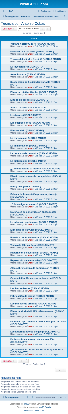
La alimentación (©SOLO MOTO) (28, 145)
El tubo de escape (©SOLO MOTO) (29, 99)
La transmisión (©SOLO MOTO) (28, 138)
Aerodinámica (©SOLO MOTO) (27, 74)
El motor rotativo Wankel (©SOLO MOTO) (33, 92)
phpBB (26, 404)
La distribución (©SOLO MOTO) (28, 161)
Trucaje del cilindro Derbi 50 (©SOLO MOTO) (35, 59)
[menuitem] (9, 11)
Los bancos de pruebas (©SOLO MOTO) (33, 303)
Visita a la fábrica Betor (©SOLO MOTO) (32, 245)
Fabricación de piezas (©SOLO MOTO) (32, 296)
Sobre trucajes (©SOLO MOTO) (28, 107)
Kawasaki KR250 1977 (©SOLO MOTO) (32, 51)
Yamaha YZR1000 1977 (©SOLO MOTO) (32, 43)
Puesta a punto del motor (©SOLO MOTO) (34, 237)
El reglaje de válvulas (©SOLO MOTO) (31, 229)
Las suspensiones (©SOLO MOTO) (30, 122)
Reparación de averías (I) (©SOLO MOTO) (33, 260)
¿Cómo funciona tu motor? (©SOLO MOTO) (35, 168)
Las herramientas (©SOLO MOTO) (29, 288)
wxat (30, 46)
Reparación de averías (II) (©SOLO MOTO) (34, 252)
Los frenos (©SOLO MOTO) (25, 115)
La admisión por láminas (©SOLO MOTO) (33, 222)
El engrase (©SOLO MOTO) (25, 186)
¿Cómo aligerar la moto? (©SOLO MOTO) (33, 204)
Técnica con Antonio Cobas (23, 23)
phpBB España (45, 407)
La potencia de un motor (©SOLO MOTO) (33, 153)
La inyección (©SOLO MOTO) (26, 66)
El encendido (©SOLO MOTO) (27, 130)
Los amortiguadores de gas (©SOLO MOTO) (35, 331)
